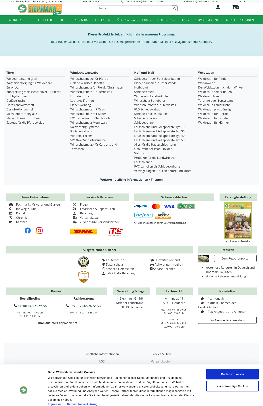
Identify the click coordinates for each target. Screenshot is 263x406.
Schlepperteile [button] (42, 20)
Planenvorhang (80, 105)
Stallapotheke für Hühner (23, 118)
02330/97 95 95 (132, 1)
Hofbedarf (141, 87)
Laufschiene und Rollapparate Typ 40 (159, 136)
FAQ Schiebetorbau (147, 109)
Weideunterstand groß (21, 79)
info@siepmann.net (64, 323)
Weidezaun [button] (17, 20)
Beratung (81, 213)
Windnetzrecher (81, 136)
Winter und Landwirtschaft (152, 96)
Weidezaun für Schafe (213, 118)
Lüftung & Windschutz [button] (134, 20)
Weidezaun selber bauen (215, 92)
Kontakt (16, 213)
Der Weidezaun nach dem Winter (220, 87)
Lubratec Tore (79, 96)
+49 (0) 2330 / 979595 (30, 306)
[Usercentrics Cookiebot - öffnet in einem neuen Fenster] (24, 399)
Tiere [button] (63, 20)
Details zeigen (207, 398)
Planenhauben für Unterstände (155, 83)
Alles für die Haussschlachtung (155, 144)
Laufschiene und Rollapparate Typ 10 (159, 127)
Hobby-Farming (16, 96)
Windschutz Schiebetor (149, 101)
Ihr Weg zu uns (21, 209)
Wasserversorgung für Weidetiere (29, 83)
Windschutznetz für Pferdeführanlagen (96, 87)
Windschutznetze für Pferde (89, 79)
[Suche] (134, 8)
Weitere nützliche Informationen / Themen (131, 180)
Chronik (16, 218)
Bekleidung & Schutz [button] (173, 20)
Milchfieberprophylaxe (21, 114)
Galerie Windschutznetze (87, 83)
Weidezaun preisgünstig (214, 109)
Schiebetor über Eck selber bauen (157, 79)
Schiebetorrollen (145, 118)
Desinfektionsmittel (19, 109)
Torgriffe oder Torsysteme (216, 101)
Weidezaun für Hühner (213, 123)
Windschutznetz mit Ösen (87, 109)
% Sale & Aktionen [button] (240, 20)
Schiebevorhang (81, 131)
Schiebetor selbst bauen (150, 114)
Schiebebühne (144, 123)
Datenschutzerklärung (82, 384)
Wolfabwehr (206, 83)
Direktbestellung (91, 1)
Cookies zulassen (232, 354)
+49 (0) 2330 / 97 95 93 (83, 306)
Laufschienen (143, 162)
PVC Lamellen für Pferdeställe (90, 118)
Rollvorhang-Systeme (84, 127)
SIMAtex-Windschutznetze (88, 140)
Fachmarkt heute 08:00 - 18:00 (201, 1)
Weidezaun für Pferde (213, 114)
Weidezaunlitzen (209, 96)
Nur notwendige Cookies (232, 366)
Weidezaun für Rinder (213, 79)
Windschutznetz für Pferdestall (91, 92)
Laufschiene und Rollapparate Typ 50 (159, 140)
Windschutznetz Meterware (89, 123)
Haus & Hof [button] (81, 20)
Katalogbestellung (238, 197)
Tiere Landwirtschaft (20, 105)
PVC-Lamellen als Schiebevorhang (157, 166)
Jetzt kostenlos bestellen (238, 241)
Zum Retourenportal (235, 258)
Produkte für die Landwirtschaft (155, 158)
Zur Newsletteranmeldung (227, 320)
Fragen (79, 204)
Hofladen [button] (102, 20)
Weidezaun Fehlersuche (214, 105)
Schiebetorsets (144, 92)
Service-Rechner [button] (207, 20)
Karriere (16, 222)
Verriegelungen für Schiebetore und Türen (163, 171)
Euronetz (12, 87)
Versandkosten (85, 218)
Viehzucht (141, 153)
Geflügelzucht (15, 101)
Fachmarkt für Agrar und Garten (33, 204)
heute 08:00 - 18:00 (153, 1)
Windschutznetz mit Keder (88, 114)
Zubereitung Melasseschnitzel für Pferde (33, 92)
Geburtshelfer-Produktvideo (153, 149)
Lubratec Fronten (82, 101)
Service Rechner (164, 269)
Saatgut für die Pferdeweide (25, 123)
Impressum (55, 384)
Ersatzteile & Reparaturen (92, 209)
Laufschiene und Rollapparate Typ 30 (159, 131)
